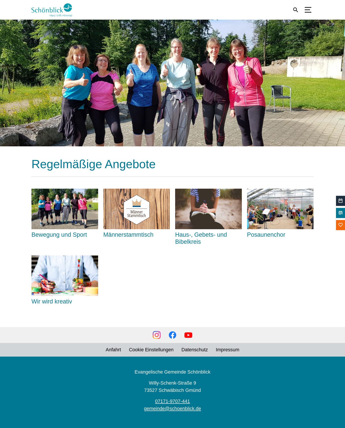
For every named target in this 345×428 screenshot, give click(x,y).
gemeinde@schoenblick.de (172, 408)
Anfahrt (113, 349)
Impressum (227, 349)
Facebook (172, 335)
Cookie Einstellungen (151, 349)
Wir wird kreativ (51, 301)
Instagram (157, 335)
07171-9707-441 (172, 401)
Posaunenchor (266, 234)
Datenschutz (195, 349)
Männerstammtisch (128, 234)
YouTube (188, 335)
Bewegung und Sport (59, 234)
